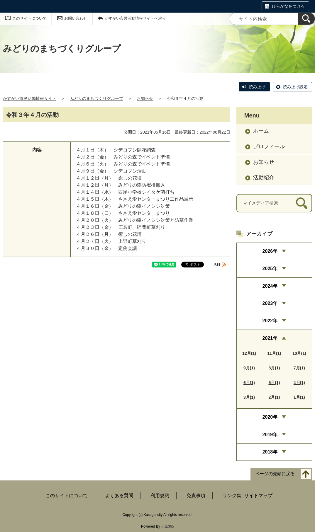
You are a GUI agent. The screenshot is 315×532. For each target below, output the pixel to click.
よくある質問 (119, 495)
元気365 (167, 526)
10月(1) (299, 353)
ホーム (261, 131)
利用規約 (159, 495)
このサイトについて (29, 18)
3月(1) (249, 397)
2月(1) (274, 397)
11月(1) (274, 353)
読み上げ (257, 86)
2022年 (270, 320)
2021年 (270, 338)
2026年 (270, 251)
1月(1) (299, 397)
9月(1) (249, 368)
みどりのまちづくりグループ (96, 98)
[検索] (306, 19)
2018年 (270, 451)
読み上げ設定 (295, 86)
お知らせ (145, 98)
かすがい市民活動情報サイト (29, 98)
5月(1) (274, 382)
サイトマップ (258, 495)
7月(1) (299, 368)
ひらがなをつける (288, 6)
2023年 (270, 303)
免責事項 (196, 495)
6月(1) (249, 382)
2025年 (270, 268)
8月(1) (274, 368)
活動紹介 (263, 177)
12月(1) (249, 353)
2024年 (270, 286)
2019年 (270, 434)
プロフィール (269, 146)
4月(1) (299, 382)
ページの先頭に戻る (275, 473)
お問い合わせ (75, 18)
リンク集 (232, 495)
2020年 (270, 417)
